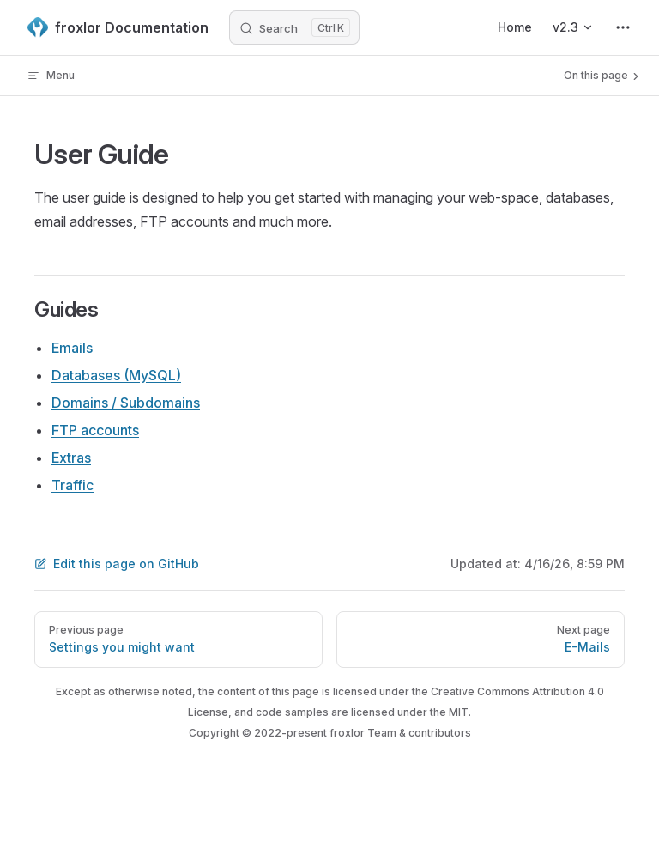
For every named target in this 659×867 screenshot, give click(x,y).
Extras (71, 457)
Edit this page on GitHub (116, 563)
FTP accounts (95, 430)
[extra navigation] (623, 27)
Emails (72, 347)
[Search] (294, 27)
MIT (459, 712)
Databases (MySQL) (116, 375)
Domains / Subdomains (125, 402)
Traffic (72, 485)
